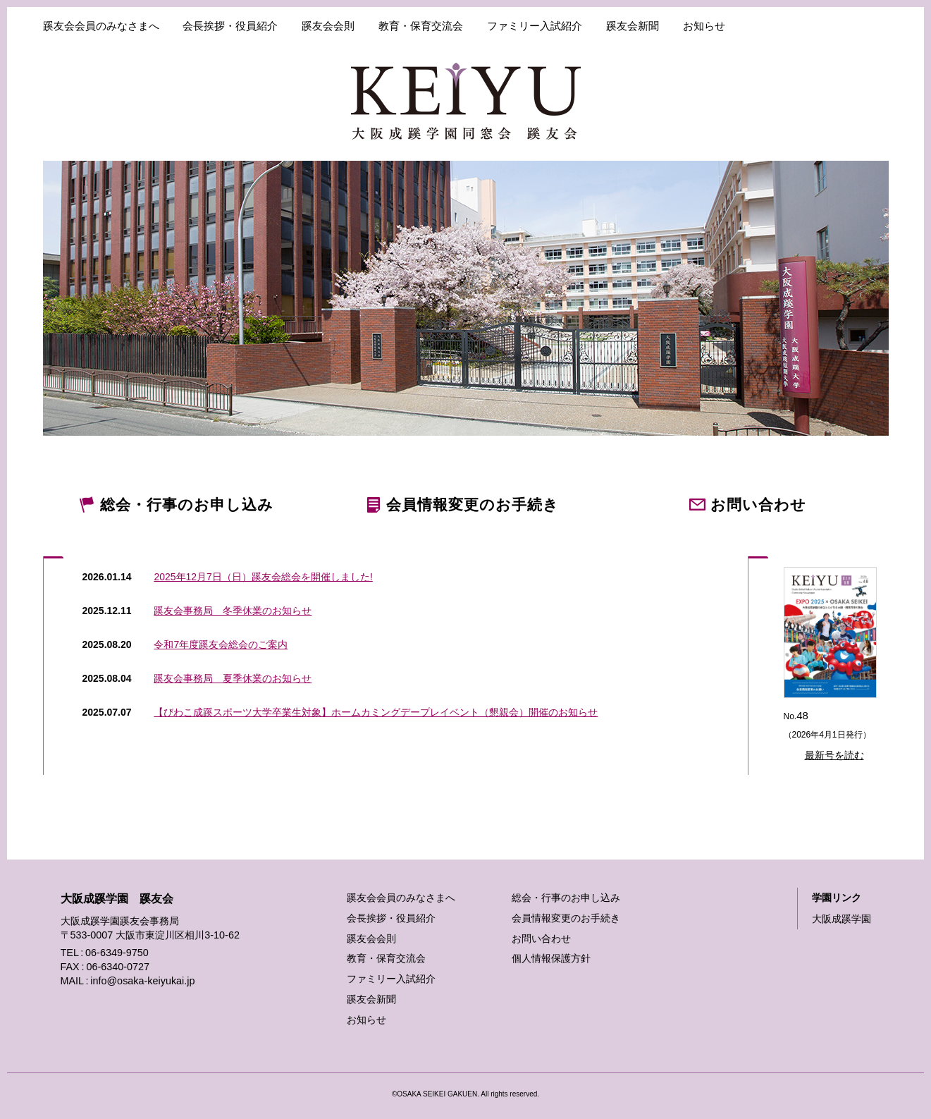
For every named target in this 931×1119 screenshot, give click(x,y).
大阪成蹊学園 (841, 918)
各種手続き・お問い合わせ (819, 26)
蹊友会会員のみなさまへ (101, 26)
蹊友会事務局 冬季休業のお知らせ (233, 610)
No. (833, 666)
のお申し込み (186, 504)
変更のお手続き (472, 504)
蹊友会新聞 (632, 26)
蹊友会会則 (328, 26)
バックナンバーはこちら (758, 710)
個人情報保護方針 (551, 958)
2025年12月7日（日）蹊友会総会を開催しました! (263, 576)
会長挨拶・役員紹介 (230, 26)
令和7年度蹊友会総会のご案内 (221, 644)
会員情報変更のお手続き (566, 918)
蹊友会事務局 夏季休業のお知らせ (233, 678)
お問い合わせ (541, 938)
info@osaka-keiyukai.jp (142, 980)
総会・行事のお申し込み (566, 897)
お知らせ (704, 26)
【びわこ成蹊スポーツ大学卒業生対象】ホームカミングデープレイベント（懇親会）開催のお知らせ (376, 712)
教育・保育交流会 (420, 26)
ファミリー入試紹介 (534, 26)
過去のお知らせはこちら (54, 711)
